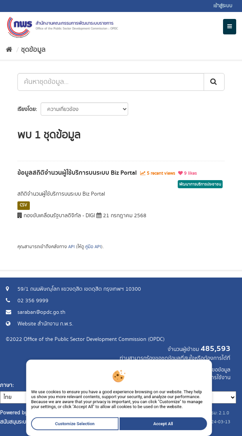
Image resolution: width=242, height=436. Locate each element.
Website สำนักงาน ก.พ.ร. (45, 324)
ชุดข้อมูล (33, 50)
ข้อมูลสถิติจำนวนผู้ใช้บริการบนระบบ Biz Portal (77, 173)
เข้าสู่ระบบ (222, 6)
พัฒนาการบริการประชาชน (200, 184)
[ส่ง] (214, 82)
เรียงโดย (26, 109)
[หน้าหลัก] (9, 50)
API (71, 247)
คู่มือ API (93, 247)
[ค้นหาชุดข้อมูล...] (110, 82)
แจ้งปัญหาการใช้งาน (208, 378)
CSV (23, 205)
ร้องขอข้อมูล (216, 370)
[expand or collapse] (229, 26)
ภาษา (6, 385)
